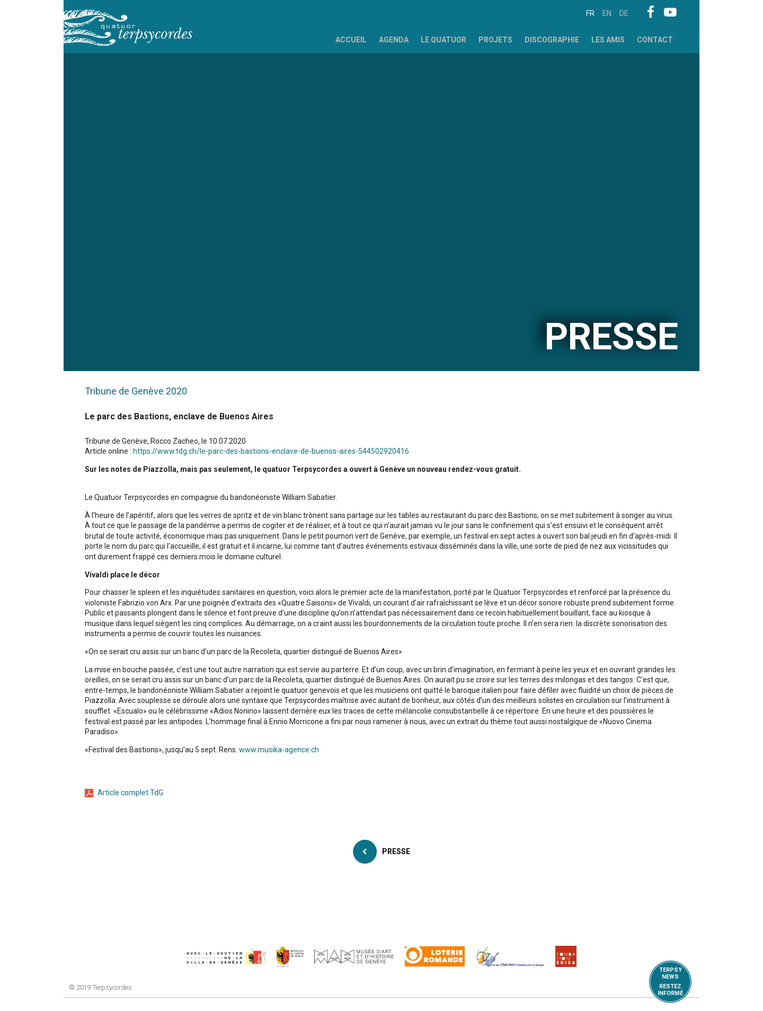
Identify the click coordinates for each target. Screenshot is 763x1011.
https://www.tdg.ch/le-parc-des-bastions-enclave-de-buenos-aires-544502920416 (271, 451)
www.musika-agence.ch (279, 749)
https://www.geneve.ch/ (226, 956)
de (623, 13)
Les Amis (608, 40)
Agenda (394, 40)
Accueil (351, 40)
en (606, 13)
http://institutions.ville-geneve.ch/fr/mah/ (354, 956)
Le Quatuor (443, 40)
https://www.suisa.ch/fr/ (566, 956)
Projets (495, 40)
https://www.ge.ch (290, 956)
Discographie (552, 40)
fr (590, 13)
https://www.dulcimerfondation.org (511, 956)
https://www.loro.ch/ (435, 956)
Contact (655, 40)
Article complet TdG (130, 792)
